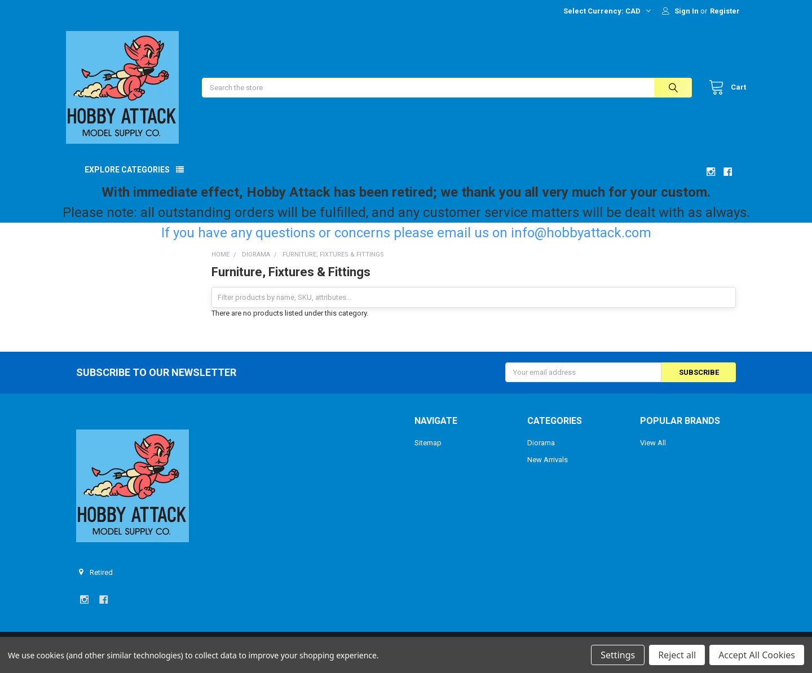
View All (653, 453)
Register (725, 11)
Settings (618, 655)
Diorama (541, 453)
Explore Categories (127, 179)
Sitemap (428, 453)
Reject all (677, 655)
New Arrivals (547, 470)
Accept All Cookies (756, 655)
